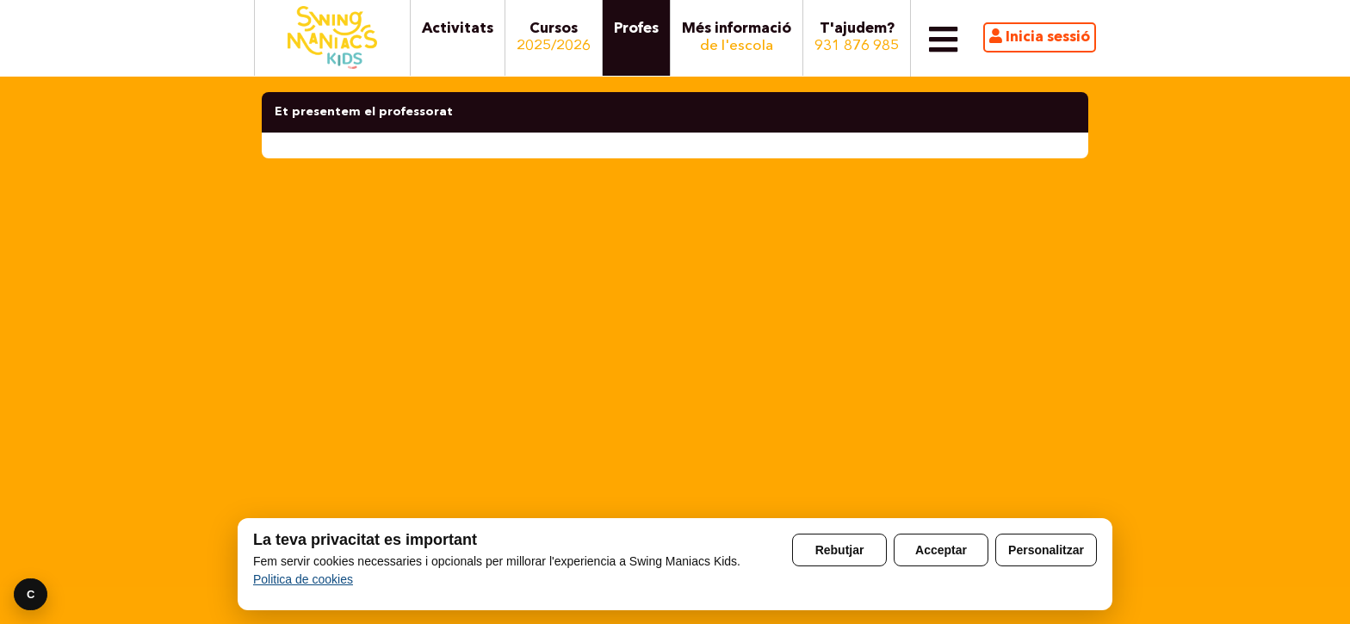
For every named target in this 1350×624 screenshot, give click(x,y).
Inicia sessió (1039, 36)
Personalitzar (1046, 550)
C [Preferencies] (30, 594)
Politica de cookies (303, 579)
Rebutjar (839, 550)
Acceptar (941, 550)
